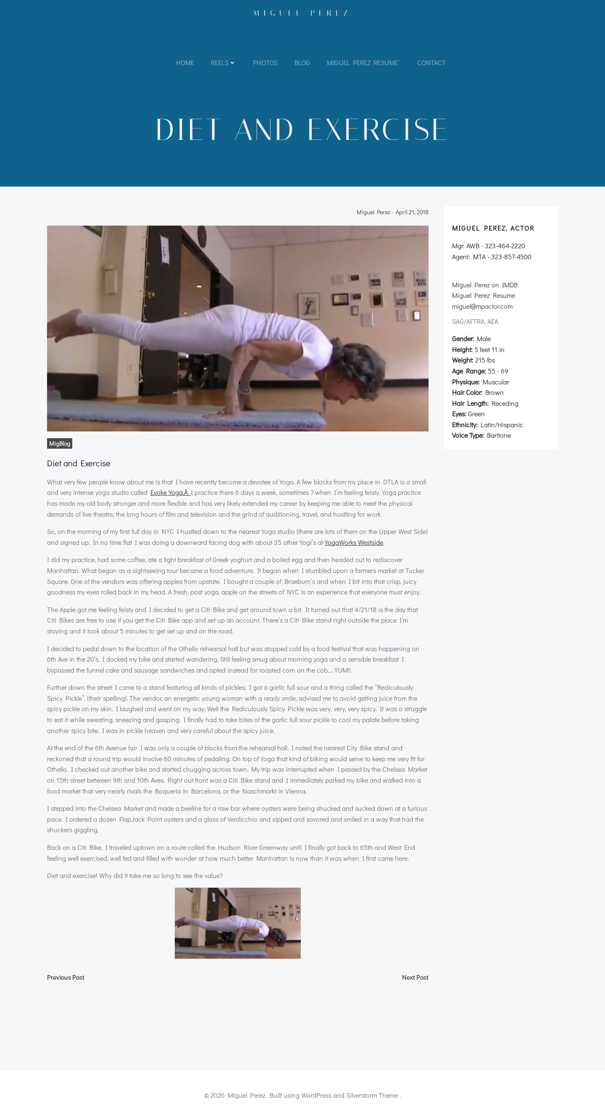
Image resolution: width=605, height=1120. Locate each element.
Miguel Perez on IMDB (485, 284)
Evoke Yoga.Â (170, 492)
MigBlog (59, 443)
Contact (431, 62)
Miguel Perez (302, 13)
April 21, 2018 (412, 212)
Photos (265, 62)
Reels (223, 62)
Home (185, 62)
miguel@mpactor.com (482, 306)
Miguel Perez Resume (483, 295)
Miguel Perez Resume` (363, 62)
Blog (302, 62)
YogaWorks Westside (354, 542)
